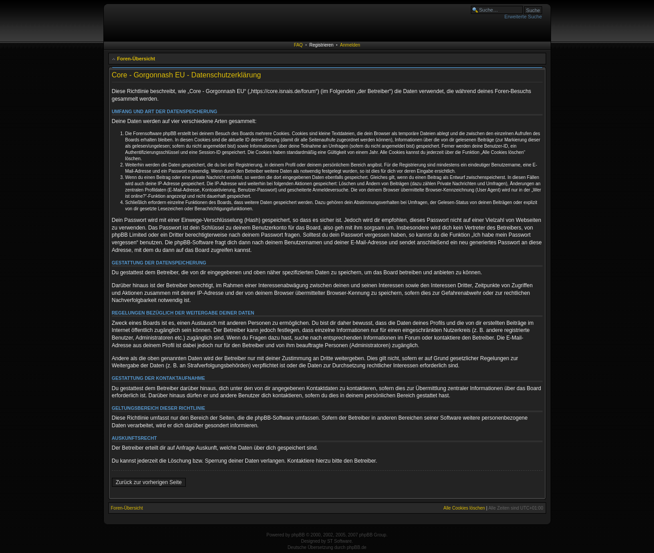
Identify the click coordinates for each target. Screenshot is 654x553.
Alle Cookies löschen (464, 508)
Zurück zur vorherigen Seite (149, 482)
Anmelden (350, 45)
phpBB (298, 534)
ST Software (339, 541)
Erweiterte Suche (523, 16)
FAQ (298, 45)
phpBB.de (357, 547)
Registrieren (321, 45)
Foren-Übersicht (136, 58)
